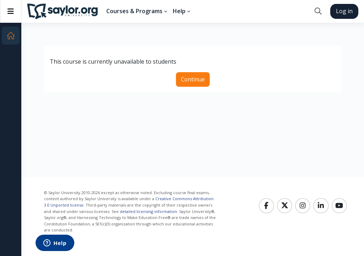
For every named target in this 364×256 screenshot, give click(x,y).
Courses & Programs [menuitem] (134, 11)
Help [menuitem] (179, 11)
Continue (193, 79)
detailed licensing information (148, 211)
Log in (344, 11)
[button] (318, 11)
